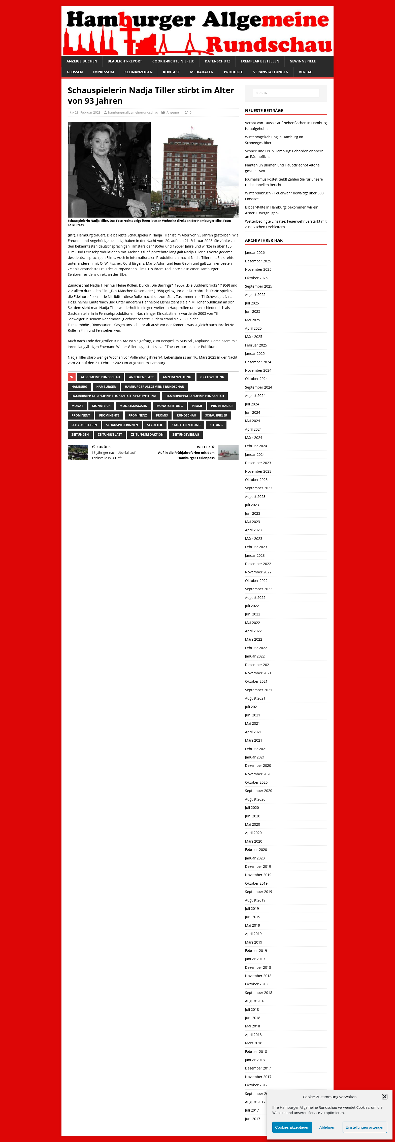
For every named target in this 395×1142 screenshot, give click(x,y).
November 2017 (258, 1076)
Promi (197, 406)
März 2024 (253, 437)
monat (77, 406)
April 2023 (253, 530)
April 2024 (253, 429)
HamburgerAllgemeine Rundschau (195, 396)
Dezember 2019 (258, 866)
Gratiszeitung (212, 377)
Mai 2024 (252, 420)
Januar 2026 (255, 252)
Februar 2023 (256, 546)
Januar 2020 (255, 858)
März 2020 (253, 841)
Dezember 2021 (258, 664)
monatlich (101, 406)
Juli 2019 (252, 908)
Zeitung (216, 425)
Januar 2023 (255, 555)
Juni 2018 (252, 1017)
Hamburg (79, 387)
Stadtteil (155, 425)
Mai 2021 (252, 723)
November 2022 (258, 572)
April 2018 (253, 1034)
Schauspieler (216, 415)
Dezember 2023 (258, 462)
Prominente (109, 415)
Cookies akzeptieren (292, 1127)
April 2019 (253, 933)
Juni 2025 (252, 311)
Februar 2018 (256, 1051)
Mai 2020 (252, 824)
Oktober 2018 (256, 984)
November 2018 (258, 975)
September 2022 (258, 588)
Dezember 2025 (258, 261)
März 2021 (253, 740)
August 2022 (255, 597)
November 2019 (258, 874)
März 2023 (253, 538)
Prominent (81, 415)
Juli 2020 (252, 807)
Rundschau (186, 415)
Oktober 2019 (256, 883)
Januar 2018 (255, 1059)
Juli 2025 (252, 303)
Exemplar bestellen (260, 61)
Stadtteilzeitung (186, 425)
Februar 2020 (256, 849)
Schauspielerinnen (122, 425)
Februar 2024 (256, 445)
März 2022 (253, 639)
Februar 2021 (256, 748)
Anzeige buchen (82, 61)
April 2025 (253, 328)
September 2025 (258, 286)
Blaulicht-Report (125, 61)
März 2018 (253, 1043)
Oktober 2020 (256, 782)
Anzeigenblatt (141, 377)
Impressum (103, 72)
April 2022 (253, 631)
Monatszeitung (169, 406)
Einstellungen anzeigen (364, 1127)
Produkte (233, 72)
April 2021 (253, 732)
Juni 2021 (252, 715)
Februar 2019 (256, 950)
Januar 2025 (255, 353)
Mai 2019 (252, 925)
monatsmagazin (133, 406)
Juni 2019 (252, 916)
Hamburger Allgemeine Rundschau (154, 387)
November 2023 (258, 471)
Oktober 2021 (256, 681)
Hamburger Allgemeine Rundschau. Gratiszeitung (114, 396)
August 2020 (255, 799)
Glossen (75, 72)
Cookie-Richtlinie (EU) (173, 61)
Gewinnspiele (303, 61)
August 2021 (255, 698)
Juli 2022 (252, 605)
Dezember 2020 (258, 765)
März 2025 (253, 336)
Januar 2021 (255, 757)
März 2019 (253, 942)
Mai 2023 (252, 521)
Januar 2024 (255, 454)
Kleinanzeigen (138, 72)
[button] (384, 1096)
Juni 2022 (252, 614)
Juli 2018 (252, 1009)
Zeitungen (80, 434)
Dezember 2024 (258, 362)
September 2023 (258, 488)
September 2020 (258, 790)
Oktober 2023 (256, 479)
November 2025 (258, 269)
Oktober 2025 (256, 277)
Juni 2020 (252, 816)
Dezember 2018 (258, 967)
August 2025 (255, 294)
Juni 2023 (252, 513)
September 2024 (258, 387)
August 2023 (255, 496)
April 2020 (253, 832)
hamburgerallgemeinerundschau (133, 112)
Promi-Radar (222, 406)
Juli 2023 (252, 504)
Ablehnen (327, 1127)
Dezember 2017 (258, 1068)
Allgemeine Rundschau (100, 377)
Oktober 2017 (256, 1085)
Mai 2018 (252, 1026)
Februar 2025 (256, 345)
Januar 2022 (255, 656)
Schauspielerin (84, 425)
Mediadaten (202, 72)
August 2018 (255, 1000)
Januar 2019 (255, 958)
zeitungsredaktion (147, 434)
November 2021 (258, 673)
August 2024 (255, 395)
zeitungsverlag (186, 434)
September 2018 (258, 992)
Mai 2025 (252, 320)
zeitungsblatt (110, 434)
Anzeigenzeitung (177, 377)
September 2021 (258, 689)
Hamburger (106, 387)
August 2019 (255, 900)
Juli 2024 (252, 404)
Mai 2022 (252, 622)
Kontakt (171, 72)
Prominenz (137, 415)
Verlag (305, 72)
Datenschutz (218, 61)
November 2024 (258, 370)
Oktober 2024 (256, 378)
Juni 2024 (252, 412)
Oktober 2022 (256, 580)
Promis (162, 415)
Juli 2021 (252, 706)
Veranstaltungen (270, 72)
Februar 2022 (256, 647)
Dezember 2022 (258, 563)
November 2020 (258, 774)
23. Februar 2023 (88, 112)
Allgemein (174, 112)
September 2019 (258, 891)
